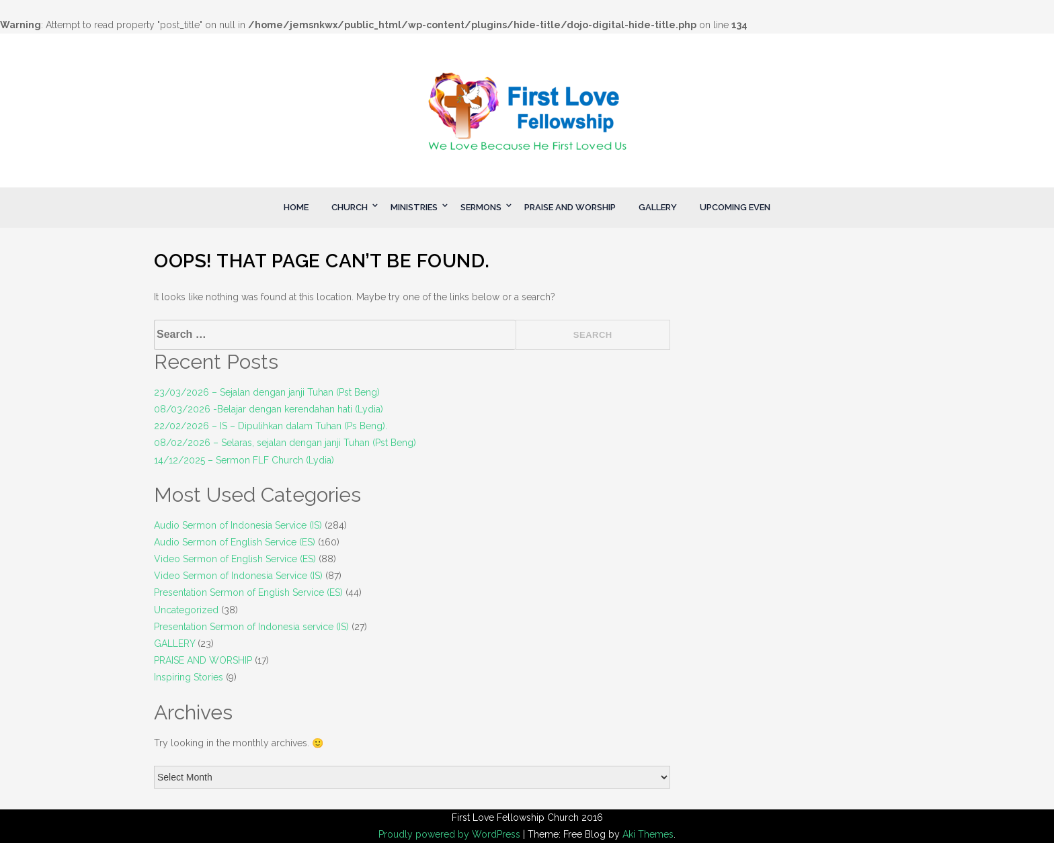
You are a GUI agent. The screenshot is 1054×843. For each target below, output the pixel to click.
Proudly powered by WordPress (450, 834)
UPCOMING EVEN (735, 207)
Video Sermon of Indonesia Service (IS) (238, 575)
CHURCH (349, 207)
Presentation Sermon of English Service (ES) (248, 592)
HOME (296, 207)
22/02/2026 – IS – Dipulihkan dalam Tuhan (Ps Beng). (270, 425)
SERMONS (480, 207)
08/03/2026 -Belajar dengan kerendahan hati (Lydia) (268, 409)
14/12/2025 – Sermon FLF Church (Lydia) (244, 460)
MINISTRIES (414, 207)
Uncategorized (186, 610)
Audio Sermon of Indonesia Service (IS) (238, 525)
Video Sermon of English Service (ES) (235, 558)
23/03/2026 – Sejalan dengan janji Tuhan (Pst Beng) (267, 392)
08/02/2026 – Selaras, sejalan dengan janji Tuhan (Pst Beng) (285, 442)
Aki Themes (648, 834)
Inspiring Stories (188, 677)
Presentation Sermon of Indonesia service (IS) (251, 626)
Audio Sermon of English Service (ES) (234, 542)
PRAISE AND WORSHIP (570, 207)
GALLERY (658, 207)
